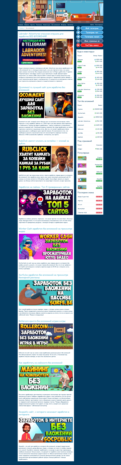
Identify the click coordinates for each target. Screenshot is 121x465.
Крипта (32, 25)
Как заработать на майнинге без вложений (40, 362)
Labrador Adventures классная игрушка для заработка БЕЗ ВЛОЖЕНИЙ (41, 35)
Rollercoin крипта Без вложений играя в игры (42, 320)
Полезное (39, 25)
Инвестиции (46, 25)
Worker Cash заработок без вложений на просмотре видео (45, 230)
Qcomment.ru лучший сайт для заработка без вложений (42, 88)
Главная (20, 25)
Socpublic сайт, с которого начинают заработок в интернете (44, 413)
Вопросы (63, 25)
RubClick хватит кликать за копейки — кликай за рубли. (44, 142)
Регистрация (99, 25)
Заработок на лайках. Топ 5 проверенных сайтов (44, 186)
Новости (26, 25)
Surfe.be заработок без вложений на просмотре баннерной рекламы (43, 276)
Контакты (70, 25)
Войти (92, 25)
